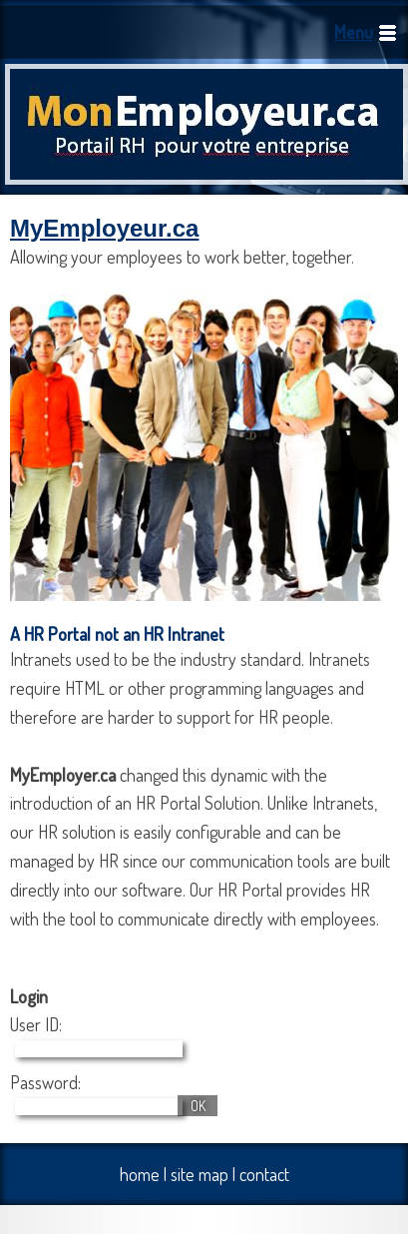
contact (264, 1174)
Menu (353, 32)
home (140, 1174)
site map (199, 1174)
